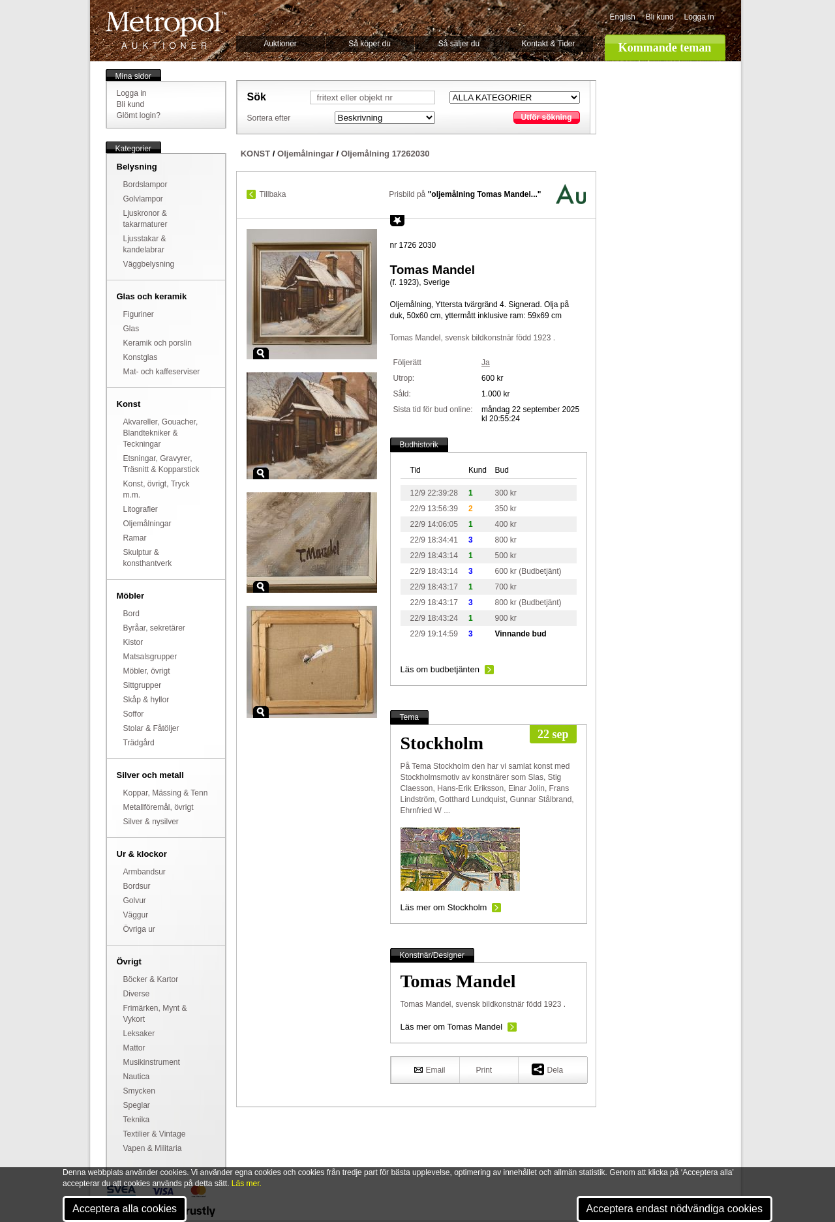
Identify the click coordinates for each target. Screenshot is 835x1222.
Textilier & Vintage (154, 1134)
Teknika (136, 1119)
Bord (131, 613)
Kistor (133, 642)
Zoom (261, 353)
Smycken (139, 1090)
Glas (131, 328)
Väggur (136, 914)
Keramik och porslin (157, 343)
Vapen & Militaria (152, 1148)
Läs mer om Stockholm (444, 907)
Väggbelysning (149, 264)
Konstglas (140, 357)
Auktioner (280, 43)
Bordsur (137, 886)
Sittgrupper (142, 685)
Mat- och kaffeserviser (161, 371)
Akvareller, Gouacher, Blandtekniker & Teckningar (160, 433)
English (622, 17)
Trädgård (139, 742)
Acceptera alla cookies (124, 1208)
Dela (548, 1069)
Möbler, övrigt (146, 671)
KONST (256, 153)
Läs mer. (247, 1183)
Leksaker (139, 1033)
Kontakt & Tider (548, 43)
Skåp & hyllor (146, 699)
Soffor (133, 714)
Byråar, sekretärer (154, 628)
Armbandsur (144, 871)
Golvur (134, 900)
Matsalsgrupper (150, 656)
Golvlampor (143, 198)
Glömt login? (138, 115)
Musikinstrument (151, 1062)
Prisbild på (465, 194)
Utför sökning (546, 117)
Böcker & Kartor (151, 979)
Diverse (136, 993)
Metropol (166, 30)
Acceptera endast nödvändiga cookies (674, 1208)
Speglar (136, 1105)
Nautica (136, 1076)
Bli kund (660, 17)
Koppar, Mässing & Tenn (165, 792)
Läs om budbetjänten (440, 669)
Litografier (140, 509)
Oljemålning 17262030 (385, 153)
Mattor (134, 1047)
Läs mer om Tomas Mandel (452, 1027)
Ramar (135, 538)
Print (484, 1070)
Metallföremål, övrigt (158, 807)
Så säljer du (458, 43)
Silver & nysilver (151, 821)
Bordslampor (145, 184)
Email (430, 1069)
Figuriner (138, 314)
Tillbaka (273, 194)
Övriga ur (139, 929)
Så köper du (369, 43)
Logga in (699, 17)
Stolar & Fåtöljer (151, 728)
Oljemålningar (147, 523)
